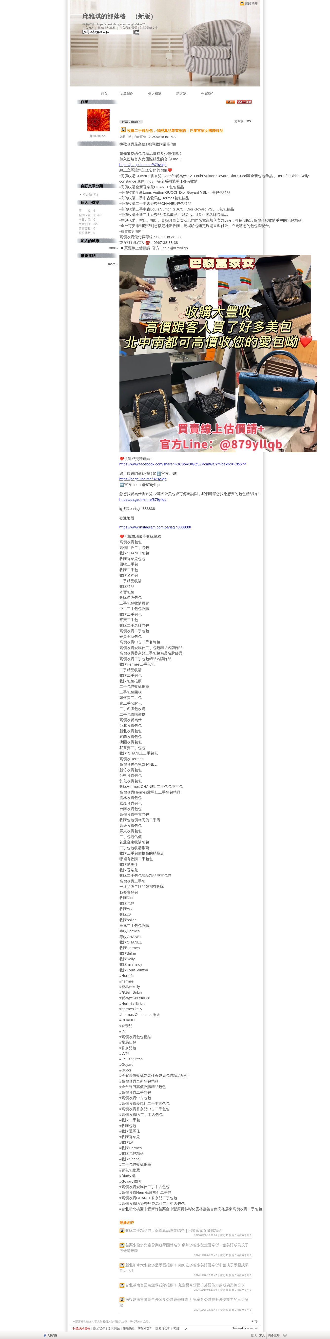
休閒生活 (125, 137)
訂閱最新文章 (149, 28)
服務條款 (129, 1328)
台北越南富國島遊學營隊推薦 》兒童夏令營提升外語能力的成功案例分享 (185, 1285)
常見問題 (114, 1328)
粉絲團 (52, 1335)
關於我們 (99, 1328)
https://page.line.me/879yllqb (143, 165)
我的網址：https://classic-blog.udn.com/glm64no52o (114, 24)
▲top (254, 1321)
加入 (262, 1335)
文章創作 (126, 93)
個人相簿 (154, 93)
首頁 (104, 93)
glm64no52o (98, 136)
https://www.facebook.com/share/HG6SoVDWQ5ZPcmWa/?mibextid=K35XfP (182, 464)
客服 (176, 1328)
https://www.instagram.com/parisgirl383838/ (155, 527)
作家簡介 (207, 93)
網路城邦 (251, 3)
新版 (144, 16)
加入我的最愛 (128, 28)
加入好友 (88, 28)
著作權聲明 (145, 1328)
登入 (254, 1335)
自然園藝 (140, 137)
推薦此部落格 (107, 28)
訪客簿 (181, 93)
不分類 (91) (90, 194)
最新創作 (126, 1222)
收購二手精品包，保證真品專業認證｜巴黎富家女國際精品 (175, 130)
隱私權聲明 (162, 1328)
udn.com (252, 1328)
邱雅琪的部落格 (104, 16)
